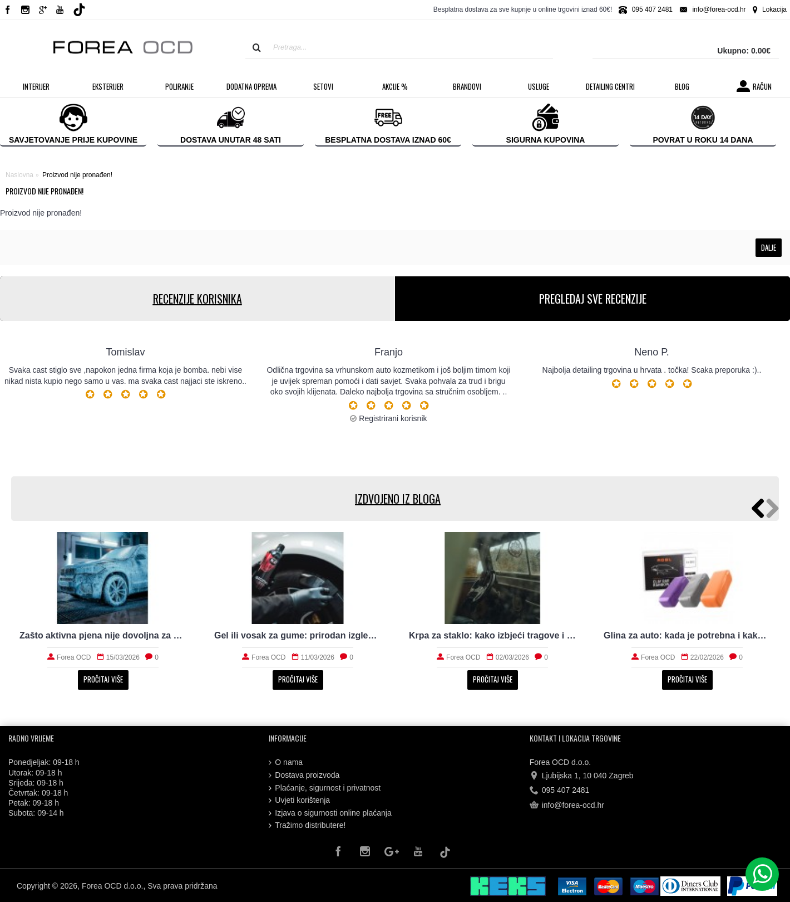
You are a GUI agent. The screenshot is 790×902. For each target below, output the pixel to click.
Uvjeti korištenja (299, 800)
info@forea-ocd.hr (567, 806)
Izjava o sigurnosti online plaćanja (330, 813)
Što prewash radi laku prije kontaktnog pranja (492, 635)
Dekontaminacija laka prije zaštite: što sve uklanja (102, 635)
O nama (286, 762)
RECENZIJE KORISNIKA (197, 298)
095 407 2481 (560, 791)
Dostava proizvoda (304, 775)
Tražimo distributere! (307, 825)
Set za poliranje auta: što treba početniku (687, 635)
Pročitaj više (103, 679)
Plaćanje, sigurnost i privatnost (325, 788)
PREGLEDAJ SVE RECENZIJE (592, 298)
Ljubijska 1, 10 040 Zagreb (582, 776)
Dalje (768, 247)
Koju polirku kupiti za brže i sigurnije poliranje (297, 635)
